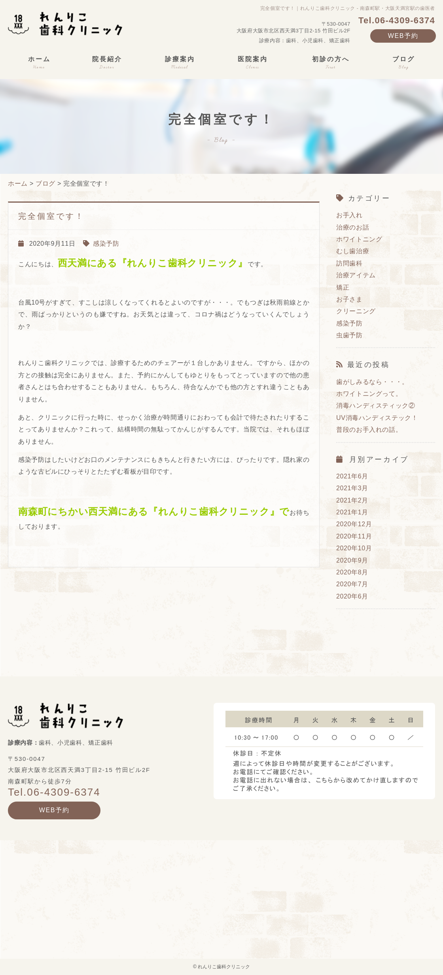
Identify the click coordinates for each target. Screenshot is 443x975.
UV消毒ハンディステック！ (377, 417)
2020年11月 (354, 536)
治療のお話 (352, 227)
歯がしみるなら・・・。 (372, 381)
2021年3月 (352, 488)
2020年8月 (352, 572)
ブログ (45, 183)
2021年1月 (352, 512)
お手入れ (349, 215)
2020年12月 (354, 524)
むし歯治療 (352, 251)
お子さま (349, 299)
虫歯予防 (349, 335)
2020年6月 (352, 596)
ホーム (18, 183)
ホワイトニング (359, 239)
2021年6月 (352, 476)
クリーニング (356, 311)
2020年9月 (352, 560)
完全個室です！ (51, 216)
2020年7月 (352, 584)
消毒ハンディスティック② (375, 405)
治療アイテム (356, 275)
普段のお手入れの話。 (369, 429)
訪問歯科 (349, 263)
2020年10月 (354, 548)
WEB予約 (403, 35)
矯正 (342, 287)
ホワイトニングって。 (369, 393)
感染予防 (106, 243)
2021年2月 (352, 500)
